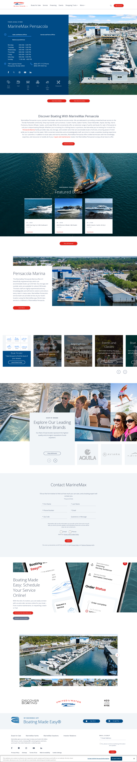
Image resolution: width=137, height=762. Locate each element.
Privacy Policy (75, 545)
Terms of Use (33, 752)
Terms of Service (86, 545)
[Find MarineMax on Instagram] (19, 72)
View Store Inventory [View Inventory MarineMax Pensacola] (79, 101)
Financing (53, 5)
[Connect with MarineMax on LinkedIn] (30, 72)
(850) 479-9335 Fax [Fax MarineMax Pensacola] (40, 66)
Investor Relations (69, 736)
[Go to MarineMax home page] (20, 3)
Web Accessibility (45, 752)
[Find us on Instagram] (26, 748)
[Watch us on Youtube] (34, 748)
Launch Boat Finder (16, 362)
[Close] (134, 759)
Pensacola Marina (29, 130)
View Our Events (68, 144)
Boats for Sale (36, 5)
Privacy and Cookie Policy (71, 534)
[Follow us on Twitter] (19, 748)
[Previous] (118, 372)
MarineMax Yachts (32, 736)
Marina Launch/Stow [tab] (18, 40)
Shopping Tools (72, 5)
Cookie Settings (57, 752)
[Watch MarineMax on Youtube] (25, 72)
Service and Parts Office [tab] (47, 34)
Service (45, 5)
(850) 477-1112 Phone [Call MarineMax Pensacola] (41, 64)
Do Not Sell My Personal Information (98, 758)
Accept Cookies (116, 758)
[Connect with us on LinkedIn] (41, 748)
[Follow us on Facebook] (11, 748)
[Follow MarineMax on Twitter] (14, 72)
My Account (119, 5)
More (82, 5)
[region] (68, 759)
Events (61, 5)
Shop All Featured (68, 243)
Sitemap (24, 752)
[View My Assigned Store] (20, 6)
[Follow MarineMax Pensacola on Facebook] (8, 72)
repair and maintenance (62, 137)
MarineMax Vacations (51, 736)
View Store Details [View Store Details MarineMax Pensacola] (57, 101)
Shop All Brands (52, 453)
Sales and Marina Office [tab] (19, 34)
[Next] (125, 372)
